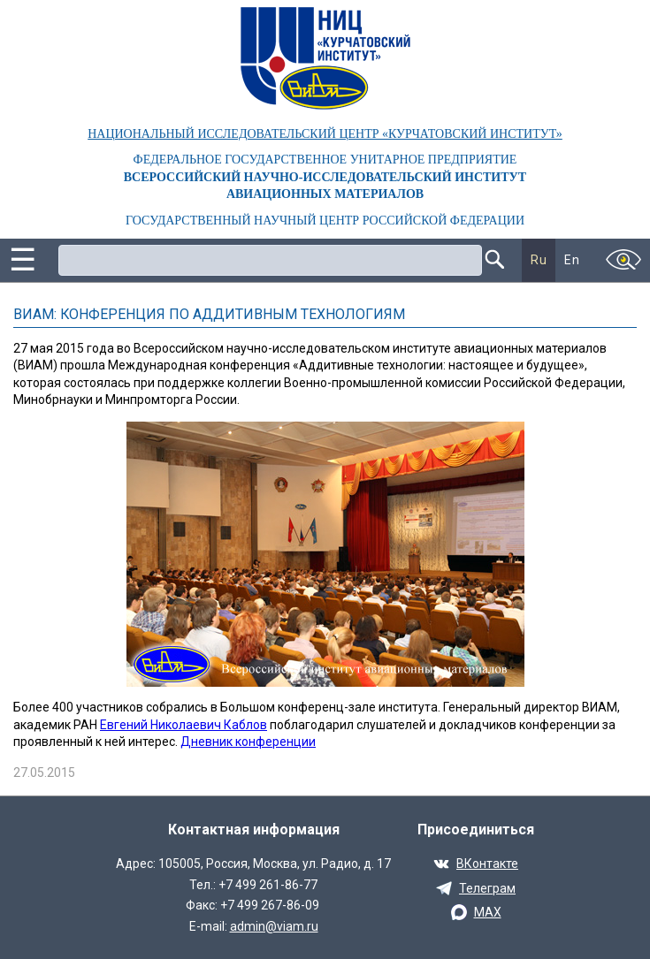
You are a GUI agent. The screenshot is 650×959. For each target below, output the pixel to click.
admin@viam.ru (274, 926)
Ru (539, 260)
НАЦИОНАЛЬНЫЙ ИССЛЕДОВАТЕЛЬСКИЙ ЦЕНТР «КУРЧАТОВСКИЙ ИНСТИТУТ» (325, 134)
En (571, 260)
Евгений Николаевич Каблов (183, 725)
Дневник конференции (248, 741)
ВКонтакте (487, 863)
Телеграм (487, 888)
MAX (487, 912)
